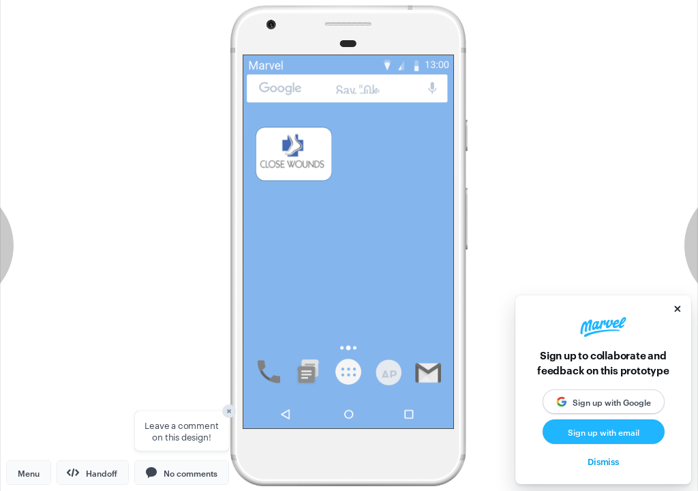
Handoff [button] (92, 472)
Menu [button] (29, 472)
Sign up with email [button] (603, 432)
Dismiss (603, 461)
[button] (181, 472)
